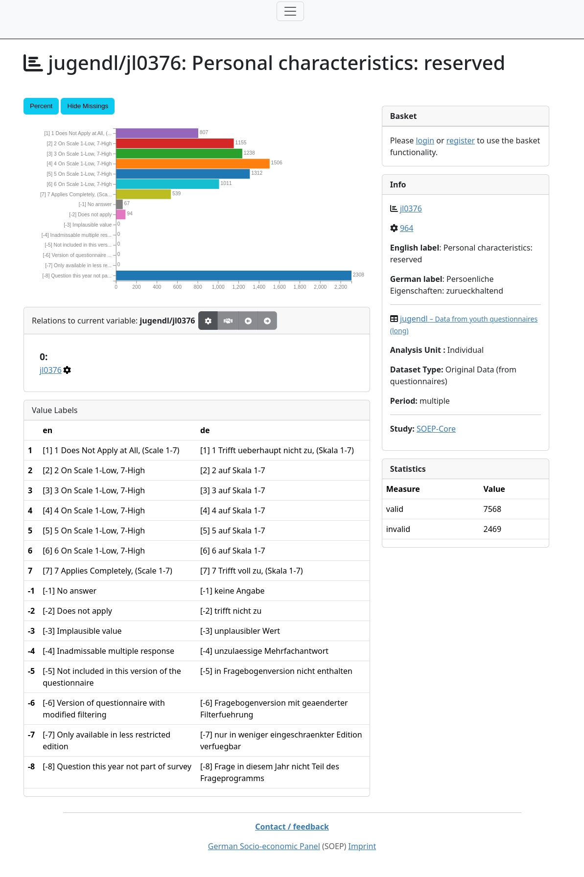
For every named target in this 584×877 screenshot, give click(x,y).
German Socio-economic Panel (264, 846)
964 (406, 228)
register (460, 140)
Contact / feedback (292, 826)
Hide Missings (87, 106)
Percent (41, 106)
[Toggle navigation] (290, 11)
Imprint (362, 846)
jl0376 (51, 370)
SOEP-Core (436, 428)
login (425, 140)
